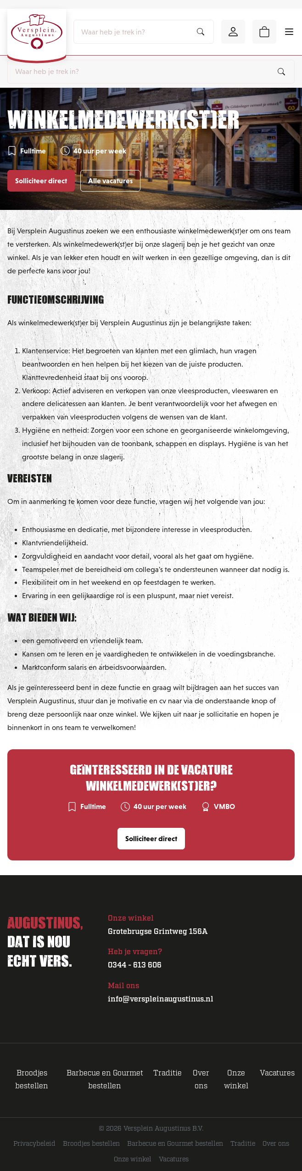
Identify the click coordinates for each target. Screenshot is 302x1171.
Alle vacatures (110, 180)
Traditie (167, 1073)
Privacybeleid (34, 1144)
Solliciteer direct (41, 180)
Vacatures (277, 1073)
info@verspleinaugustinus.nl (160, 999)
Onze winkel (132, 1159)
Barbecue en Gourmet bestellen (175, 1144)
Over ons (276, 1144)
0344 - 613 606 (135, 965)
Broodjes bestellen (91, 1144)
